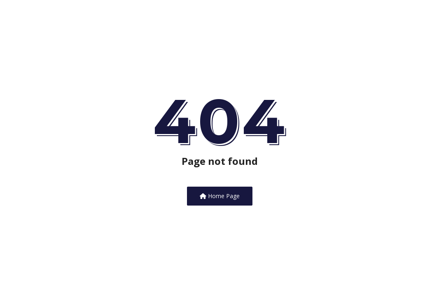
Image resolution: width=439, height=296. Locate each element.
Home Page (220, 196)
